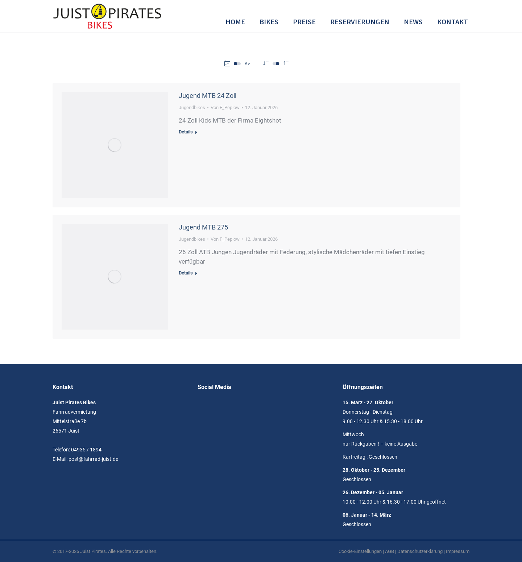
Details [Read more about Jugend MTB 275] (186, 273)
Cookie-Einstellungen (360, 551)
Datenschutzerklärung (420, 551)
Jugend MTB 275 (203, 227)
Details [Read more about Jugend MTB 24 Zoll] (186, 132)
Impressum (457, 551)
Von (225, 107)
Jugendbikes (192, 107)
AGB (389, 551)
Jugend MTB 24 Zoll (207, 95)
